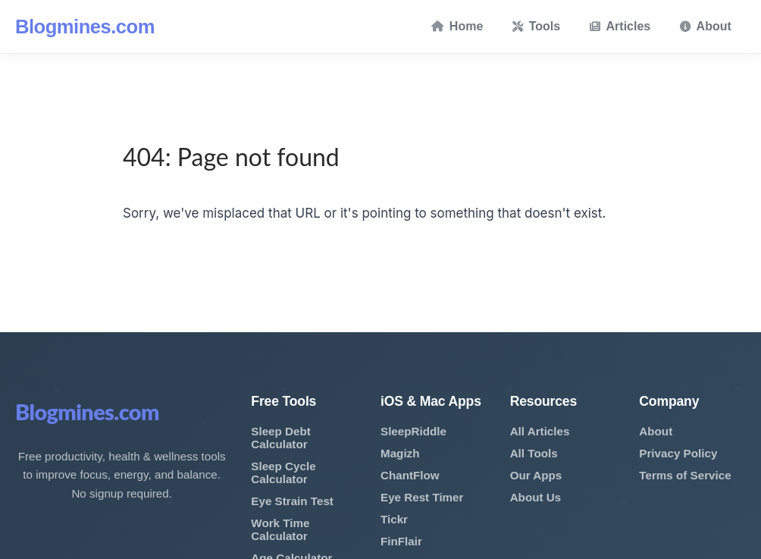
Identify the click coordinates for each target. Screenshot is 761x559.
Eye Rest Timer (421, 497)
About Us (536, 497)
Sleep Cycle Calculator (283, 472)
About (705, 26)
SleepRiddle (413, 431)
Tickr (394, 519)
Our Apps (536, 475)
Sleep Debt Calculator (281, 438)
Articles (620, 26)
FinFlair (401, 541)
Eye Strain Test (292, 501)
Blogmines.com (85, 26)
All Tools (534, 453)
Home (457, 26)
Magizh (399, 453)
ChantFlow (410, 475)
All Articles (540, 431)
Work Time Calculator (280, 529)
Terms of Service (685, 475)
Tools (536, 26)
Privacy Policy (678, 453)
